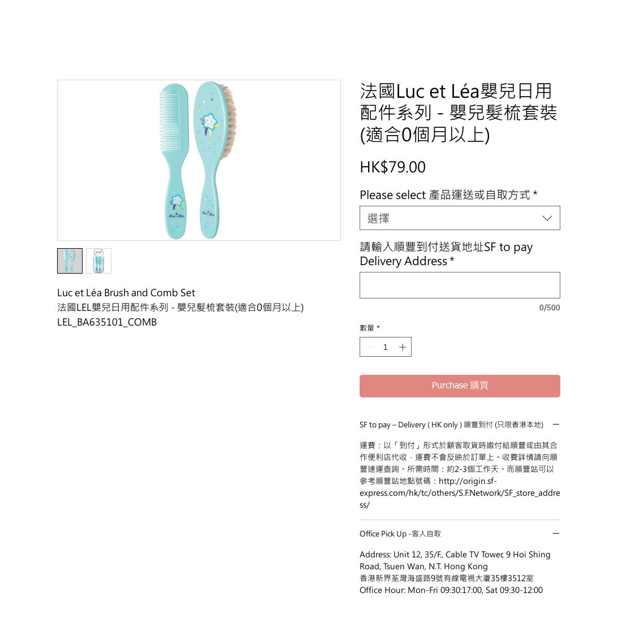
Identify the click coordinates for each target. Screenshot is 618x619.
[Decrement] (368, 347)
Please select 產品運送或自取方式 (449, 194)
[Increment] (403, 347)
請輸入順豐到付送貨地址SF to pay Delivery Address (446, 253)
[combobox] (460, 218)
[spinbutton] (386, 347)
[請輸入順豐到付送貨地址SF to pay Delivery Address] (460, 285)
